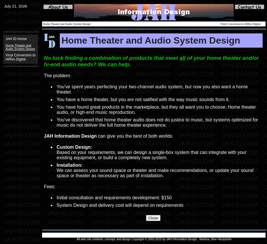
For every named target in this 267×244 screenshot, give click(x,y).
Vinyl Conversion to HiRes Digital (20, 57)
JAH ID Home (16, 39)
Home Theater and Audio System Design (67, 24)
